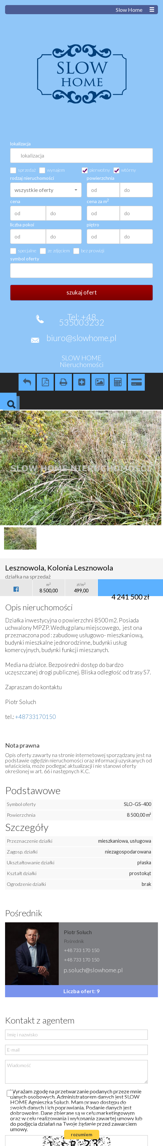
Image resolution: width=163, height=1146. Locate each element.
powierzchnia (100, 178)
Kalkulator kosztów (118, 382)
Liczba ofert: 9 (81, 991)
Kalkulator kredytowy (136, 382)
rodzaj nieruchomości (32, 178)
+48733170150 (35, 716)
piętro (93, 224)
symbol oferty (24, 258)
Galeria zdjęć (99, 382)
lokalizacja (20, 143)
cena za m (98, 201)
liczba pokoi (22, 224)
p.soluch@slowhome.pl (93, 970)
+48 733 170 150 (82, 950)
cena (15, 201)
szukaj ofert (81, 292)
